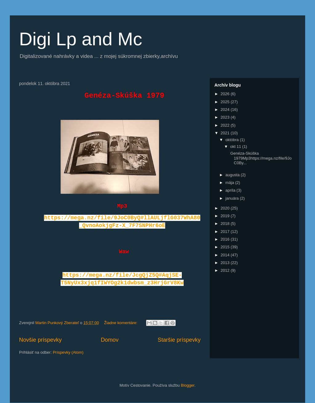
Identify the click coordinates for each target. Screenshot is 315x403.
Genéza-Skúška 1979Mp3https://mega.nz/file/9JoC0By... (260, 158)
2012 (226, 270)
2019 (226, 216)
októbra (232, 139)
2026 (226, 94)
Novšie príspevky (40, 340)
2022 (226, 125)
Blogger (187, 385)
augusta (233, 175)
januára (232, 198)
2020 (226, 208)
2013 (226, 262)
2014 (226, 255)
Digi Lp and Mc (80, 39)
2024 (226, 109)
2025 (226, 102)
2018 (226, 223)
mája (230, 182)
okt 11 (236, 146)
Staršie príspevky (179, 340)
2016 (226, 239)
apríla (231, 190)
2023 (226, 117)
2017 (226, 231)
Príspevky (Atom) (68, 352)
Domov (110, 340)
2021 (226, 133)
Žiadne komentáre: (121, 322)
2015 (226, 247)
